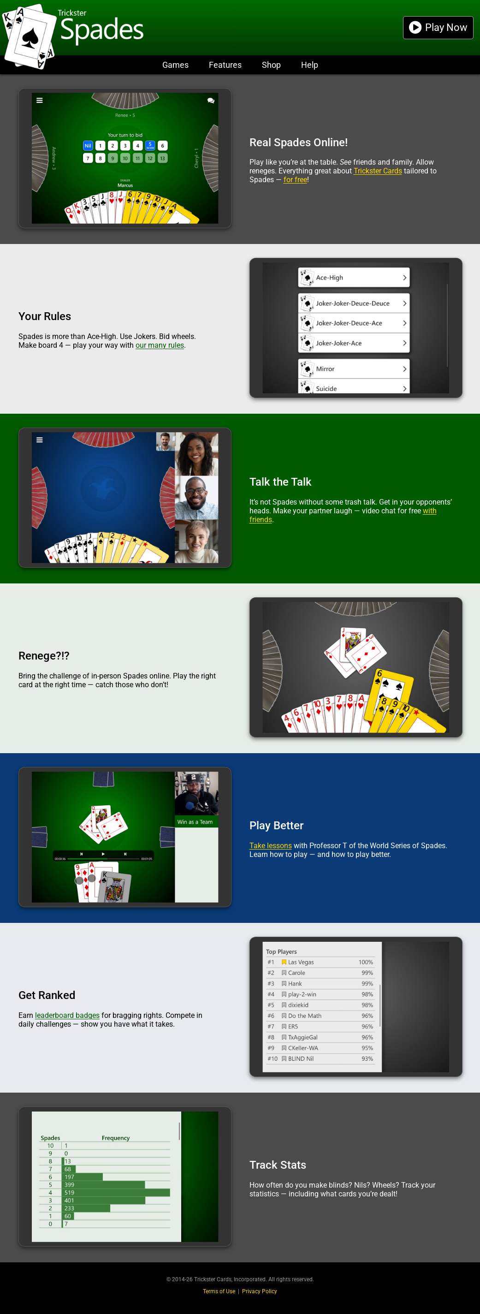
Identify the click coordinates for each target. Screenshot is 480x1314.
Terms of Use (219, 1291)
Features (225, 65)
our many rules (160, 345)
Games (175, 65)
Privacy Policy (259, 1291)
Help (309, 65)
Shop (271, 65)
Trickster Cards (378, 170)
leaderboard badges (67, 1015)
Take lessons (270, 845)
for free (295, 179)
